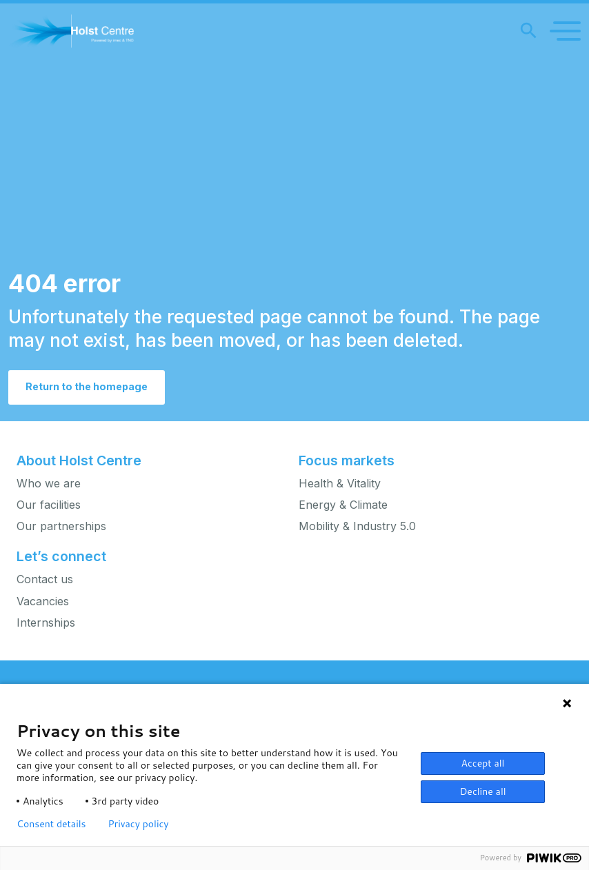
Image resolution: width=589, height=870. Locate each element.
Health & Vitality (340, 483)
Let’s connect (61, 556)
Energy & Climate (343, 505)
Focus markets (347, 460)
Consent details (51, 823)
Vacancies (43, 601)
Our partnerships (61, 526)
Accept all (483, 763)
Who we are (49, 483)
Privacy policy (138, 823)
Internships (46, 622)
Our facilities (49, 505)
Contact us (45, 579)
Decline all (482, 791)
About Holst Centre (79, 460)
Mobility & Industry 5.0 (357, 526)
